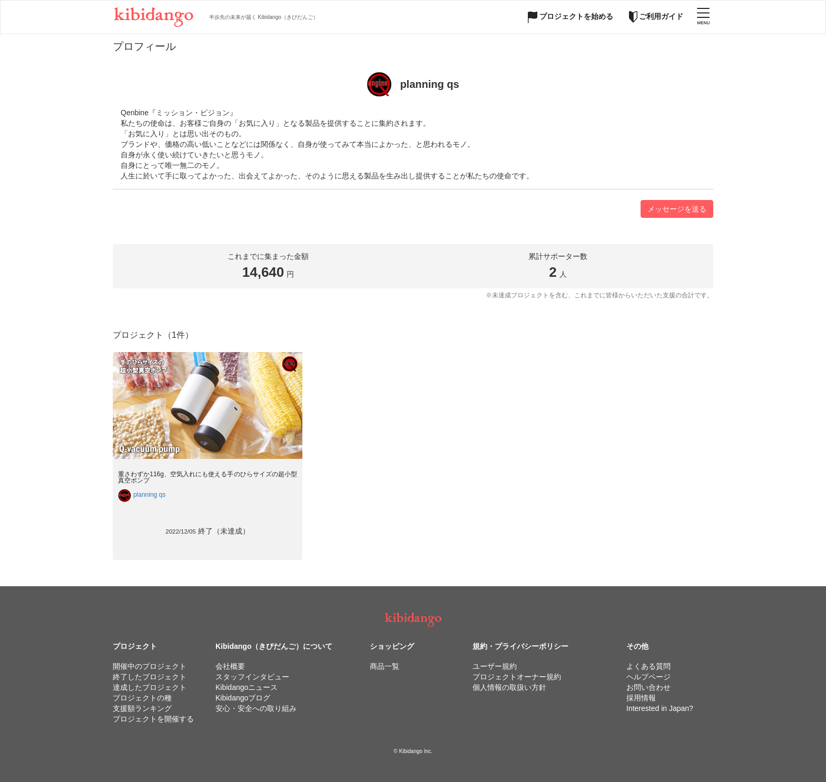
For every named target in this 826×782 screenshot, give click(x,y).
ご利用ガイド (656, 16)
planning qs (149, 494)
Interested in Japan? (659, 708)
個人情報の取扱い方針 (509, 687)
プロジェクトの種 (142, 698)
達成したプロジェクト (149, 687)
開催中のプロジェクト (149, 666)
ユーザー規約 (495, 666)
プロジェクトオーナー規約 (517, 677)
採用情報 (641, 698)
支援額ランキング (142, 708)
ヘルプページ (648, 677)
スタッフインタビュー (252, 677)
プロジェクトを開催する (153, 719)
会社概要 (230, 666)
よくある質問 (648, 666)
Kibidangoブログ (242, 698)
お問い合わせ (648, 687)
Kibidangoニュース (246, 687)
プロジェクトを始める (570, 16)
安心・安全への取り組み (256, 708)
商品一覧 (384, 666)
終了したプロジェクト (149, 677)
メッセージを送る (676, 209)
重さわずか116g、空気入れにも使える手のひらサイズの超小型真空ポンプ (207, 477)
